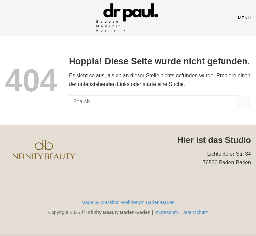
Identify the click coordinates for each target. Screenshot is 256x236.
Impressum (166, 212)
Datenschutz (194, 212)
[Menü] (239, 18)
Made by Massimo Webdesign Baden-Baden (128, 202)
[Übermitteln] (244, 101)
